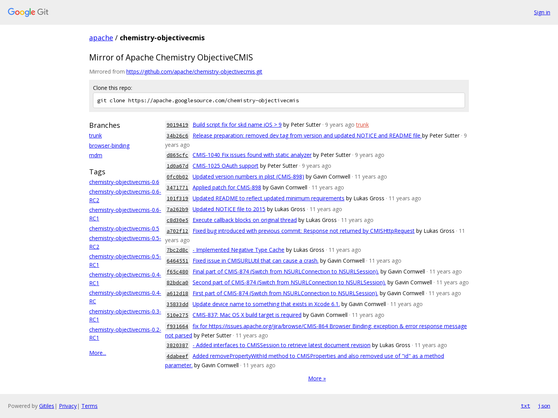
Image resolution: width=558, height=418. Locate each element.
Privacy (68, 405)
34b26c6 (177, 135)
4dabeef (177, 356)
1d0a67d (177, 166)
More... (97, 352)
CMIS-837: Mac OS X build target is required (247, 314)
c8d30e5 (177, 220)
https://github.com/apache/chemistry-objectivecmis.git (194, 71)
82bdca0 (177, 282)
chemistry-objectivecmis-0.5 (124, 228)
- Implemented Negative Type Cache (238, 249)
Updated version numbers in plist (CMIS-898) (248, 176)
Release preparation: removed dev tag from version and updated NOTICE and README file (307, 135)
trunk (95, 135)
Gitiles (46, 405)
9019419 (177, 125)
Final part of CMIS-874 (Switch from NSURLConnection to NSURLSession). (286, 271)
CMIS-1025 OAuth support (225, 165)
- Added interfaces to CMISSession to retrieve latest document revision (281, 345)
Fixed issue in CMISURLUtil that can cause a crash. (256, 260)
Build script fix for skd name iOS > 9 (237, 124)
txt (525, 405)
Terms (89, 405)
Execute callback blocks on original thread (245, 220)
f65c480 (177, 271)
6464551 (177, 261)
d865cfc (177, 155)
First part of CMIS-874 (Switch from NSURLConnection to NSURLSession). (285, 293)
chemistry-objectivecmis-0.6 (124, 182)
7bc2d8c (177, 250)
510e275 (177, 315)
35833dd (177, 304)
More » (317, 378)
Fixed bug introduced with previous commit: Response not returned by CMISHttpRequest (304, 230)
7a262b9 (177, 209)
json (544, 405)
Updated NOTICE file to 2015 (229, 209)
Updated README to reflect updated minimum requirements (268, 198)
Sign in (542, 12)
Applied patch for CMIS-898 (227, 187)
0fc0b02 (177, 177)
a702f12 (177, 231)
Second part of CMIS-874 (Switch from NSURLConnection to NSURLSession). (289, 282)
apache (101, 37)
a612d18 (177, 293)
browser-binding (109, 145)
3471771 (177, 187)
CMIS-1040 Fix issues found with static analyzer (252, 154)
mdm (95, 155)
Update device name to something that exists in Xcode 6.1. (266, 304)
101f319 (177, 198)
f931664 (177, 326)
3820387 (177, 345)
